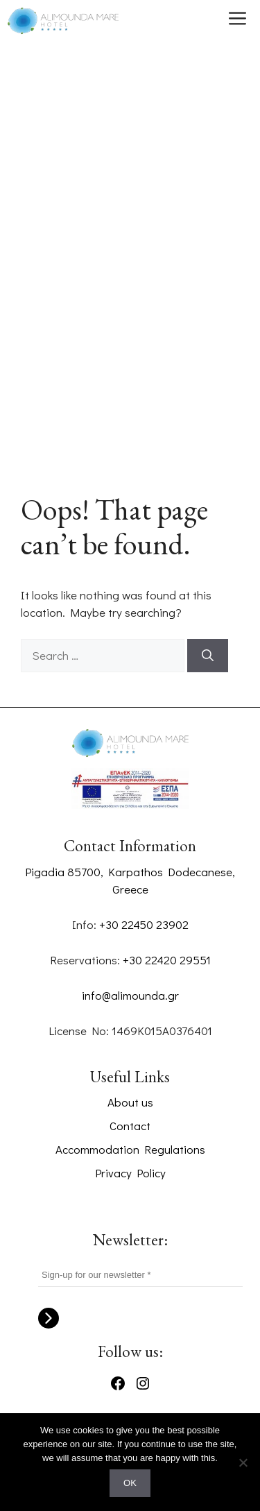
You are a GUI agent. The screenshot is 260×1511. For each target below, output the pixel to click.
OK (130, 1483)
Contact (130, 1126)
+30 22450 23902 (144, 924)
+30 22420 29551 (167, 960)
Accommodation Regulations (130, 1149)
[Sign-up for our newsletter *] (140, 1274)
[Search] (207, 655)
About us (130, 1102)
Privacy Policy (130, 1173)
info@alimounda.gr (130, 995)
